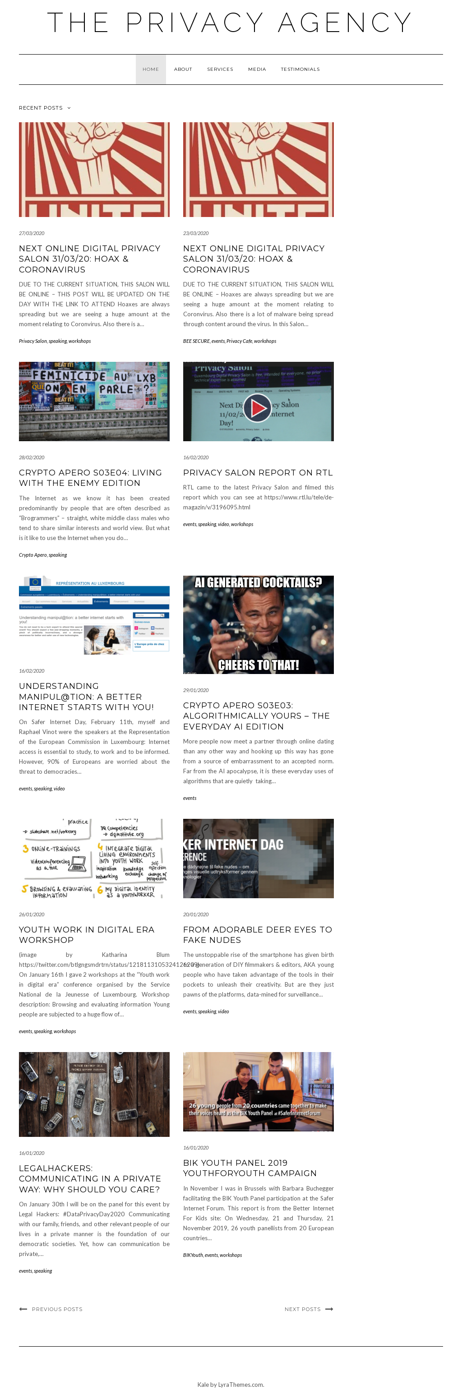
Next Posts (303, 1309)
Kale (203, 1384)
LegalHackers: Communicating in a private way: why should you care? (90, 1179)
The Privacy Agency (231, 22)
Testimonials (300, 69)
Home (151, 69)
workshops (80, 341)
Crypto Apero (33, 555)
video (223, 524)
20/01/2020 (195, 914)
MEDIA (257, 69)
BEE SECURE (196, 341)
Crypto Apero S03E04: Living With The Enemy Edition (90, 478)
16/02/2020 (195, 457)
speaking (58, 341)
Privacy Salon (33, 341)
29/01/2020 (195, 690)
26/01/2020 (31, 914)
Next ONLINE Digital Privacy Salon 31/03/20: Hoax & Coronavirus (90, 259)
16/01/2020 (31, 1153)
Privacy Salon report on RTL (258, 473)
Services (220, 69)
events (218, 341)
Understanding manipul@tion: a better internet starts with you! (86, 696)
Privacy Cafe (239, 341)
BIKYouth (193, 1255)
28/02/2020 (31, 457)
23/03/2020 (195, 233)
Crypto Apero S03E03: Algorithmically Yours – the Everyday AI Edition (256, 716)
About (183, 69)
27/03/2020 (31, 233)
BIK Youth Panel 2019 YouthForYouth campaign (250, 1168)
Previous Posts (57, 1309)
